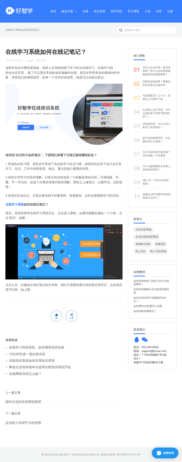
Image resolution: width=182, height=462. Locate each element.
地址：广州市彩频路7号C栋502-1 (150, 356)
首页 (53, 11)
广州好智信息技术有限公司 (84, 454)
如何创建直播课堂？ (145, 311)
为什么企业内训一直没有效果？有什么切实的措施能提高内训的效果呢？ (156, 71)
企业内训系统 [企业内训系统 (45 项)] (143, 229)
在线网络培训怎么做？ (25, 374)
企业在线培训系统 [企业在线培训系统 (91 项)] (147, 236)
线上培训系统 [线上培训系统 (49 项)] (158, 251)
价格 (85, 11)
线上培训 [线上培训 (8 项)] (140, 251)
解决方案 (69, 11)
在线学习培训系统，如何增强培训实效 (36, 347)
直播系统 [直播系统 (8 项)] (160, 244)
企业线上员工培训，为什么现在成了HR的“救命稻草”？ (156, 113)
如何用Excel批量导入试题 (148, 306)
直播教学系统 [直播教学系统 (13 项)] (143, 244)
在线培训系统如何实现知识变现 (32, 360)
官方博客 (133, 11)
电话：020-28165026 (146, 347)
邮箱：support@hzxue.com (150, 351)
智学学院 (116, 11)
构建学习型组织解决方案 (148, 362)
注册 (170, 11)
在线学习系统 (14, 204)
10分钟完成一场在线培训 (27, 354)
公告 (148, 11)
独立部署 (99, 11)
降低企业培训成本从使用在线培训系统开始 (40, 367)
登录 (159, 11)
